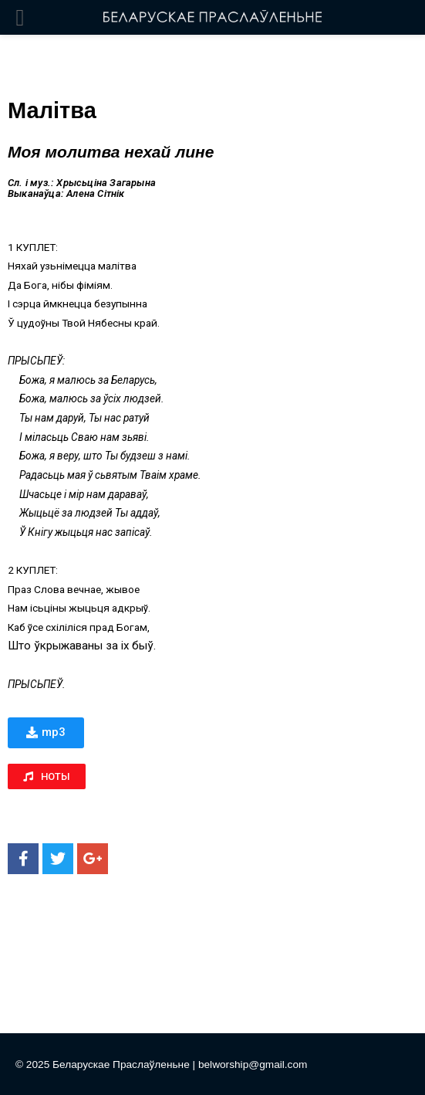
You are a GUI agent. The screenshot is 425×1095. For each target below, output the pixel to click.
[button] (46, 732)
